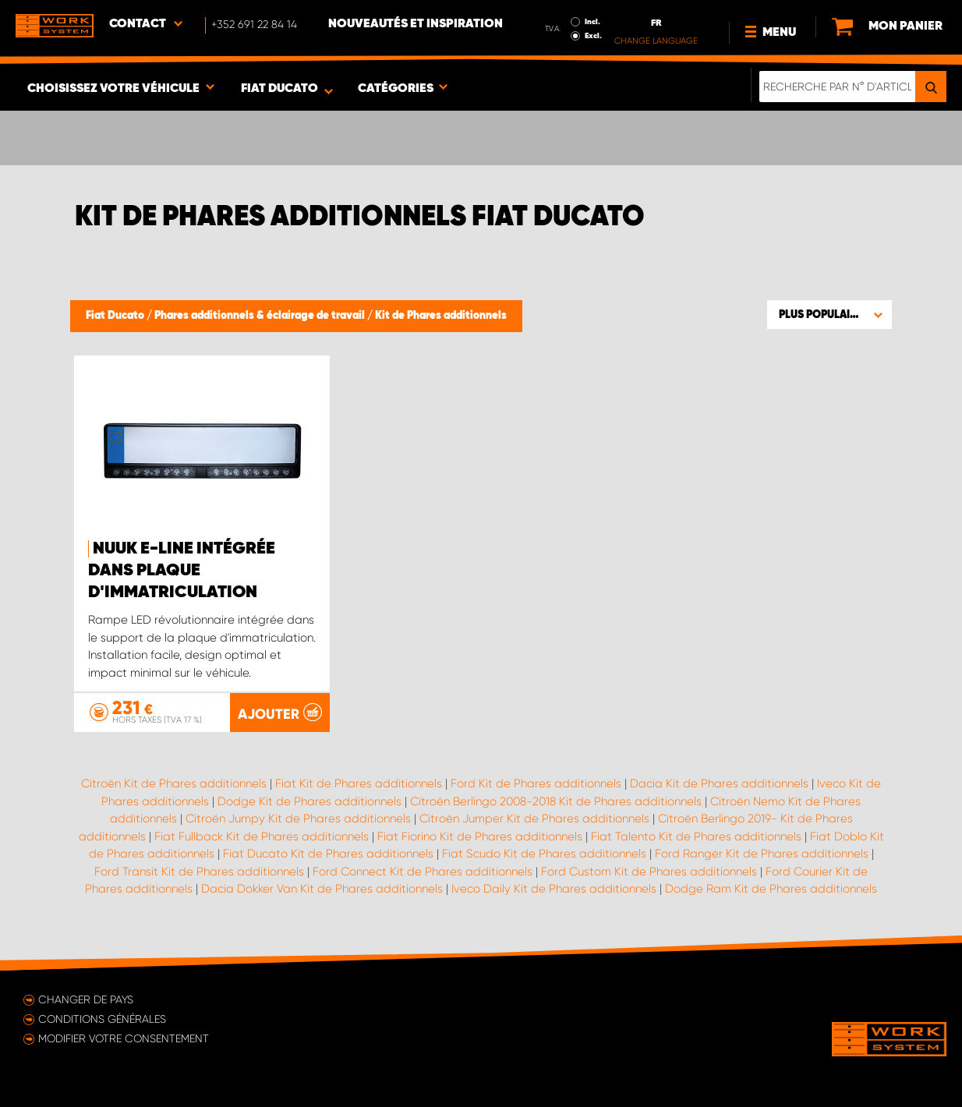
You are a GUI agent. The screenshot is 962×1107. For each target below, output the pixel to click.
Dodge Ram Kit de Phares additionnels (771, 889)
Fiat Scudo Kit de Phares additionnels (544, 854)
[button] (829, 314)
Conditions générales (102, 1019)
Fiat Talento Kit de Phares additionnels (696, 836)
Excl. (593, 36)
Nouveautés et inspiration (415, 24)
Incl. (592, 22)
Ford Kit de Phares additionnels (536, 783)
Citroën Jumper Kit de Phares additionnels (534, 819)
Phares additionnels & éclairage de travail (260, 315)
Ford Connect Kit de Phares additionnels (422, 872)
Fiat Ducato (116, 315)
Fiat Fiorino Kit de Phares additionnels (479, 836)
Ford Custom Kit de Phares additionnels (649, 872)
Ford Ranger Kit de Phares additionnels (761, 854)
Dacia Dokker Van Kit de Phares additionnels (322, 889)
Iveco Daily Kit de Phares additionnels (553, 889)
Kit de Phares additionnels (441, 315)
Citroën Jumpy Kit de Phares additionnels (298, 819)
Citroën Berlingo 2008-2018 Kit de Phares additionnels (556, 801)
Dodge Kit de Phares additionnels (309, 801)
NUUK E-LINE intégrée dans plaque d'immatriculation (181, 570)
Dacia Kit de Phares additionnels (719, 783)
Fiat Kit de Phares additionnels (358, 783)
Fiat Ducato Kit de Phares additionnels (328, 854)
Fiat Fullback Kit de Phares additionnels (261, 836)
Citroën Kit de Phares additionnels (174, 783)
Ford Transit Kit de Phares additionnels (199, 872)
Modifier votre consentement (123, 1038)
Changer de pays (85, 999)
